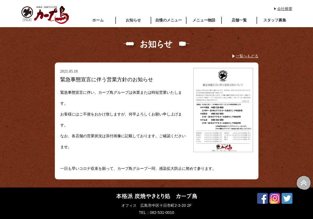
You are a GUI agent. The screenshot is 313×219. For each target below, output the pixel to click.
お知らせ (133, 20)
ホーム (98, 20)
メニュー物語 (203, 20)
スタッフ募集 (274, 20)
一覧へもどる (247, 56)
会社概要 (284, 9)
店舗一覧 (239, 20)
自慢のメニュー (168, 20)
